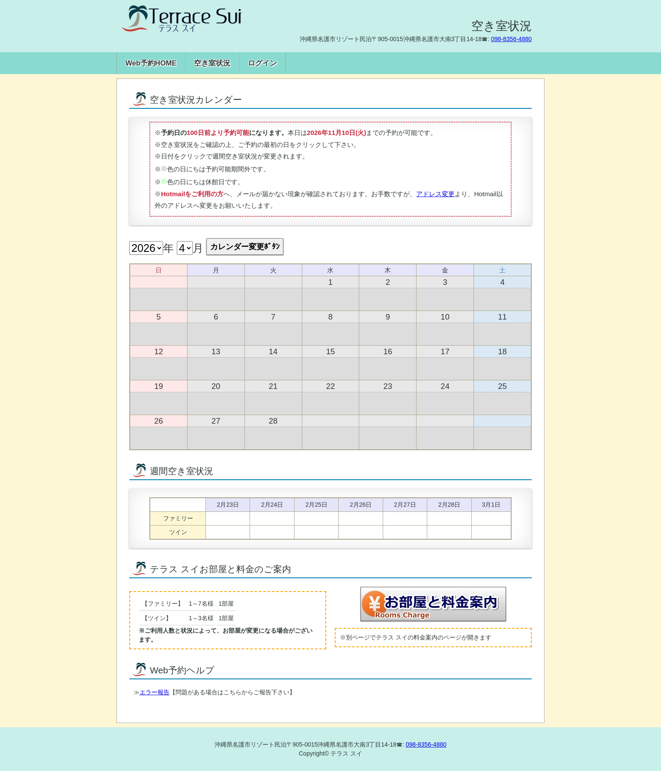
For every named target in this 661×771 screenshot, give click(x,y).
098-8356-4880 (511, 39)
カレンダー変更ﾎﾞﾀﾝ (245, 246)
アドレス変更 (435, 193)
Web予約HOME (150, 63)
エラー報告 (155, 692)
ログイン (262, 63)
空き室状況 (212, 63)
